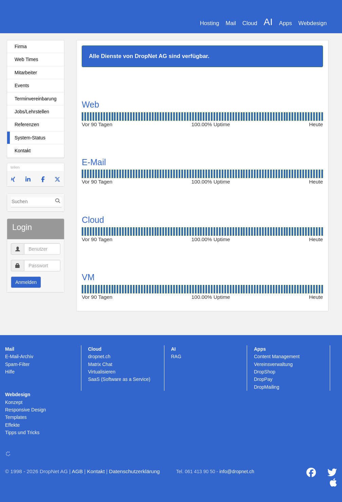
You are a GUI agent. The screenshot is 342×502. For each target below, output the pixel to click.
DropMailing (266, 387)
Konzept (13, 402)
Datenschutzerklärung (134, 471)
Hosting (209, 23)
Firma (21, 46)
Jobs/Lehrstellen (32, 111)
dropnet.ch (99, 356)
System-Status (30, 137)
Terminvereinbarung (36, 98)
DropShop (264, 371)
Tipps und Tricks (22, 432)
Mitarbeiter (26, 72)
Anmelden (26, 282)
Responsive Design (25, 409)
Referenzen (27, 124)
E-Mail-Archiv (19, 356)
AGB (77, 471)
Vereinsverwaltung (273, 364)
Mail (230, 23)
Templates (16, 417)
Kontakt (23, 150)
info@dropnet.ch (236, 471)
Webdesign (312, 23)
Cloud (249, 23)
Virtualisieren (102, 371)
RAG (176, 356)
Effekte (12, 425)
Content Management (277, 356)
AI (268, 22)
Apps (285, 23)
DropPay (263, 379)
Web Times (26, 59)
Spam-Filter (17, 364)
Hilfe (10, 371)
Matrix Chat (100, 364)
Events (22, 85)
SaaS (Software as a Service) (119, 379)
